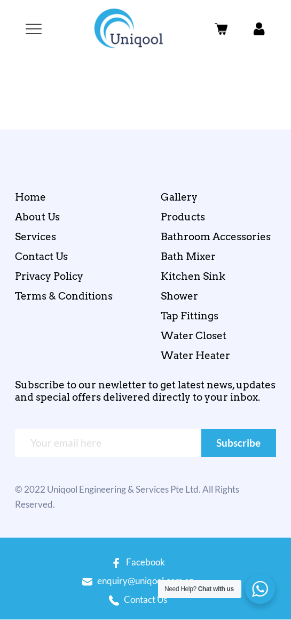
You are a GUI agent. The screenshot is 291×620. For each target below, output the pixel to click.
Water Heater (195, 355)
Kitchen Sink (193, 276)
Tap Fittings (189, 316)
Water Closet (193, 336)
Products (183, 217)
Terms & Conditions (64, 296)
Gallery (179, 197)
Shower (179, 296)
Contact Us (41, 256)
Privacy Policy (49, 276)
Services (35, 237)
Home (30, 197)
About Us (37, 217)
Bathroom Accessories (216, 237)
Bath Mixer (188, 256)
